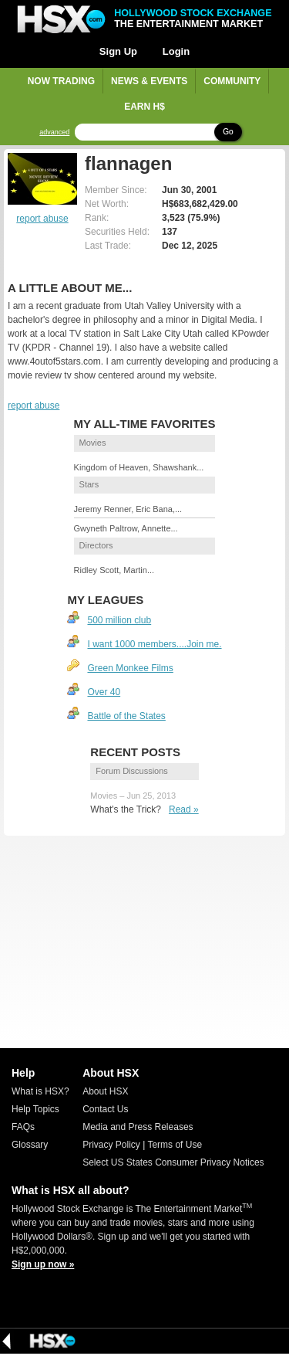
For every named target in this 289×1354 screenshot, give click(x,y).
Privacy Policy (111, 1144)
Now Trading (61, 81)
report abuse (42, 218)
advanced (54, 132)
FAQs (23, 1127)
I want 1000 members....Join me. (154, 644)
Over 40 (103, 692)
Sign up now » (43, 1264)
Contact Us (105, 1109)
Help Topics (35, 1109)
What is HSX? (40, 1091)
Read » (184, 809)
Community (231, 81)
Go (228, 131)
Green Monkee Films (130, 668)
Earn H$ (144, 106)
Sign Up (118, 51)
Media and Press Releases (137, 1127)
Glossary (30, 1144)
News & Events (149, 81)
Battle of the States (126, 716)
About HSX (105, 1091)
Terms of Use (174, 1144)
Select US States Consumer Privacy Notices (173, 1162)
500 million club (119, 620)
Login (176, 51)
